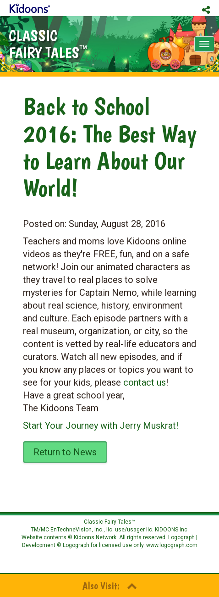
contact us (144, 382)
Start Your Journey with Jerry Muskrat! (100, 425)
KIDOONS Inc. (172, 529)
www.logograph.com (171, 545)
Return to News (65, 452)
